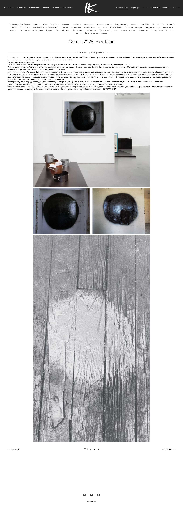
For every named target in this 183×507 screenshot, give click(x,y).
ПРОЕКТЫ (51, 11)
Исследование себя (160, 40)
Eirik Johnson (25, 37)
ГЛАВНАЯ (15, 11)
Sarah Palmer (76, 37)
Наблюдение (91, 40)
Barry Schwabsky (121, 34)
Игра (45, 34)
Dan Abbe (145, 34)
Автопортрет (78, 40)
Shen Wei (64, 37)
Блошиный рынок (63, 40)
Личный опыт (143, 40)
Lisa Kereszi (77, 34)
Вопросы (66, 34)
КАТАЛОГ (172, 14)
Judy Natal (55, 34)
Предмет (49, 40)
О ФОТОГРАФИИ (127, 11)
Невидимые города (152, 37)
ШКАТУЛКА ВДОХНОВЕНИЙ (165, 11)
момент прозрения (104, 34)
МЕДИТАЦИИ (140, 11)
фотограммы (89, 34)
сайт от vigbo (91, 501)
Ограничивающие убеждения (32, 40)
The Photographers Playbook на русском (24, 34)
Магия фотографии (127, 40)
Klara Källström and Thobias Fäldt (45, 37)
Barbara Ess (102, 37)
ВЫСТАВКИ (61, 11)
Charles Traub (89, 37)
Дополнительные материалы (96, 43)
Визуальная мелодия (133, 37)
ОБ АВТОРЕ (16, 14)
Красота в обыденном (108, 40)
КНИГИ (150, 11)
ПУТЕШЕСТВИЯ (39, 11)
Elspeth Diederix (116, 37)
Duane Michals (158, 34)
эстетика (135, 34)
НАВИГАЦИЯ (26, 11)
